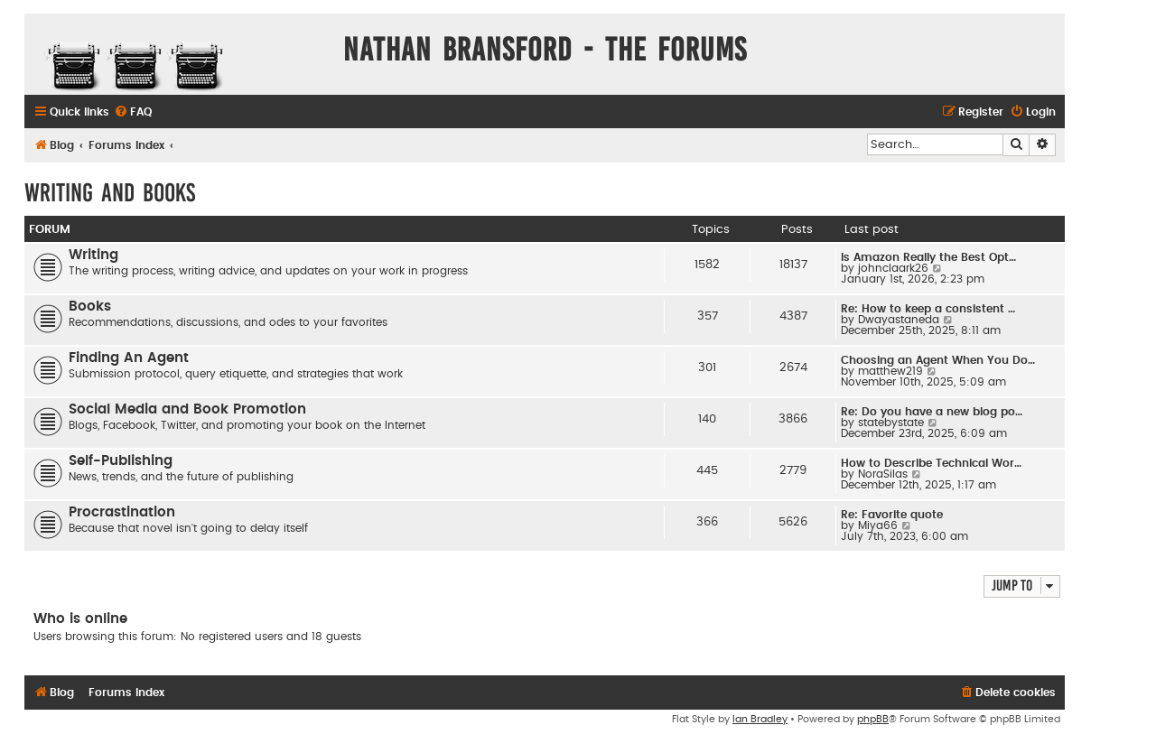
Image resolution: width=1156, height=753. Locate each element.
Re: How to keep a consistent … (928, 308)
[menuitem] (133, 112)
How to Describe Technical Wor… (931, 463)
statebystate (891, 422)
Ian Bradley (760, 719)
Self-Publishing (120, 461)
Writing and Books (109, 193)
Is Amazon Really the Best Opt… (928, 257)
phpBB (873, 719)
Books (90, 306)
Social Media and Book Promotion (187, 409)
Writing (93, 255)
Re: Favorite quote (892, 514)
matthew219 (890, 371)
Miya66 (878, 525)
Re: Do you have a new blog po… (931, 411)
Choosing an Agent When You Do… (938, 360)
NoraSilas (883, 474)
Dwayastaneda (898, 319)
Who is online (80, 619)
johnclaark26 (893, 268)
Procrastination (122, 512)
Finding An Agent (129, 358)
